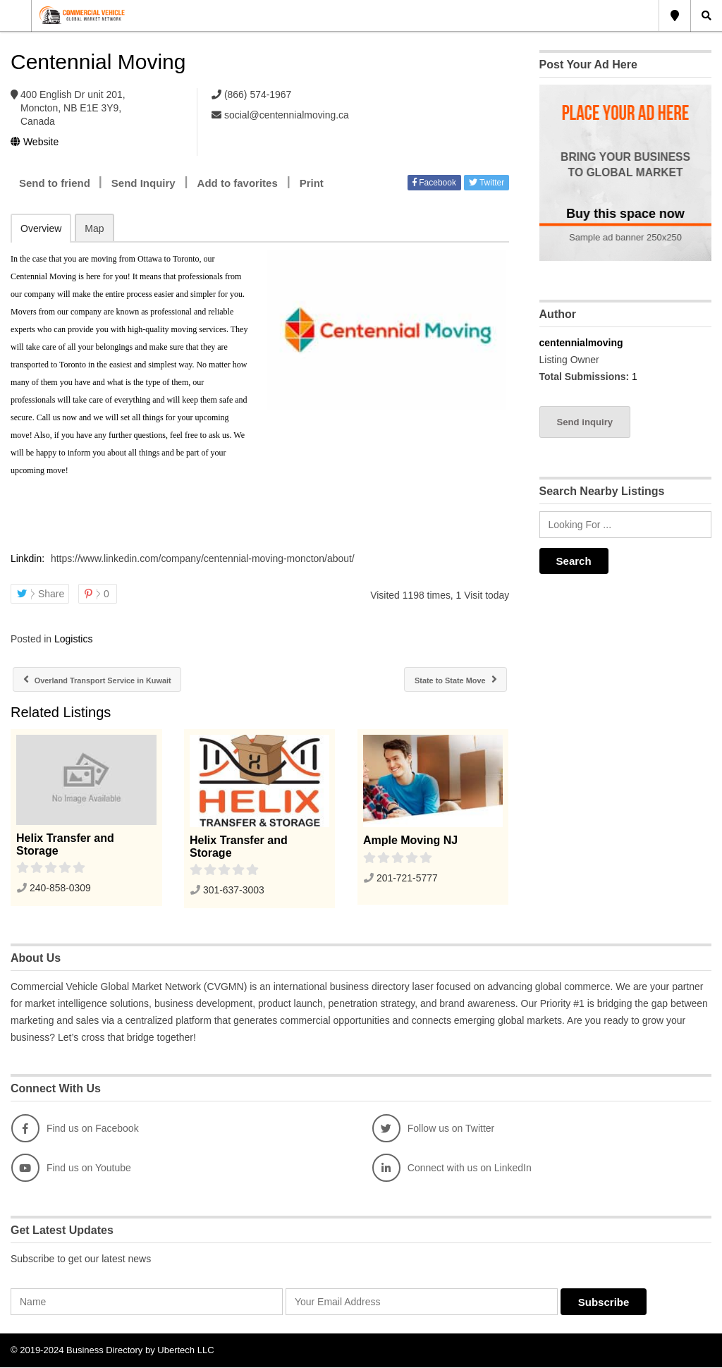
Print (312, 183)
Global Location (675, 15)
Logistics (73, 639)
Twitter (486, 183)
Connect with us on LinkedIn (452, 1168)
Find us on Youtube (71, 1168)
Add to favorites (237, 183)
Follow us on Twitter (433, 1129)
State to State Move (445, 680)
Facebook (434, 183)
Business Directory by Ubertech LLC (140, 1350)
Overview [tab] (40, 228)
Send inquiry (585, 422)
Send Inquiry (143, 183)
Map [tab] (94, 228)
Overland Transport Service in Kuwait (116, 680)
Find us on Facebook (75, 1129)
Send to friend (54, 183)
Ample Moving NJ (410, 841)
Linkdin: (29, 558)
